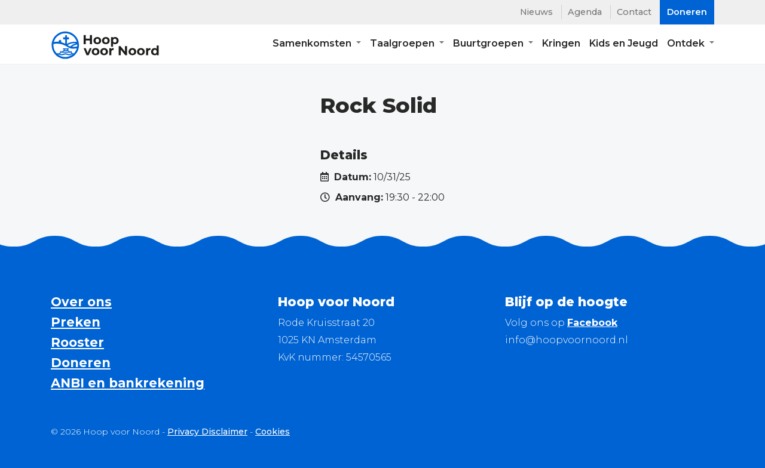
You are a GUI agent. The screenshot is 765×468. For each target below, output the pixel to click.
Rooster (77, 342)
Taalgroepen (403, 45)
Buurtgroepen (489, 45)
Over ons (81, 301)
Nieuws (536, 12)
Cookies (272, 431)
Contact (634, 12)
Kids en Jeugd (623, 45)
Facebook (592, 322)
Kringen (561, 45)
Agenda (585, 12)
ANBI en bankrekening (127, 382)
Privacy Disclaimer (207, 431)
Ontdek (687, 45)
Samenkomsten (313, 45)
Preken (75, 322)
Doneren (81, 362)
